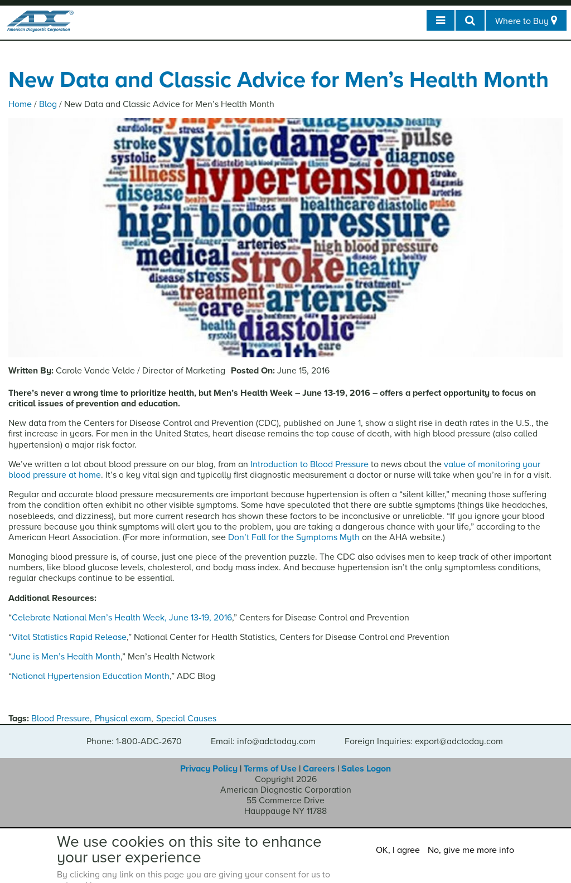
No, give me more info (471, 850)
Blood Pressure (60, 718)
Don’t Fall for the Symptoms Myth (294, 537)
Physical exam (123, 718)
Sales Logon (366, 768)
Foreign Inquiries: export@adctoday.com (424, 741)
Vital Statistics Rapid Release (69, 637)
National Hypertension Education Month (91, 676)
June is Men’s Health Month (65, 656)
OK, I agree (398, 850)
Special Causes (186, 718)
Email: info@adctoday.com (263, 741)
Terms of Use (270, 768)
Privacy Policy (209, 768)
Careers (319, 768)
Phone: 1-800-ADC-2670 (134, 741)
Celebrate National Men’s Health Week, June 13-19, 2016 (122, 617)
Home (20, 104)
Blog (48, 104)
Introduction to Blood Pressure (309, 464)
